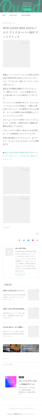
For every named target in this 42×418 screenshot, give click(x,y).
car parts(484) (6, 227)
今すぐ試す (27, 9)
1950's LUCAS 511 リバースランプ (15, 290)
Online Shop (13, 15)
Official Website (26, 15)
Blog (3, 15)
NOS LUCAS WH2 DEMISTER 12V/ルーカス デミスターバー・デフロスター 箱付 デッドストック (20, 156)
